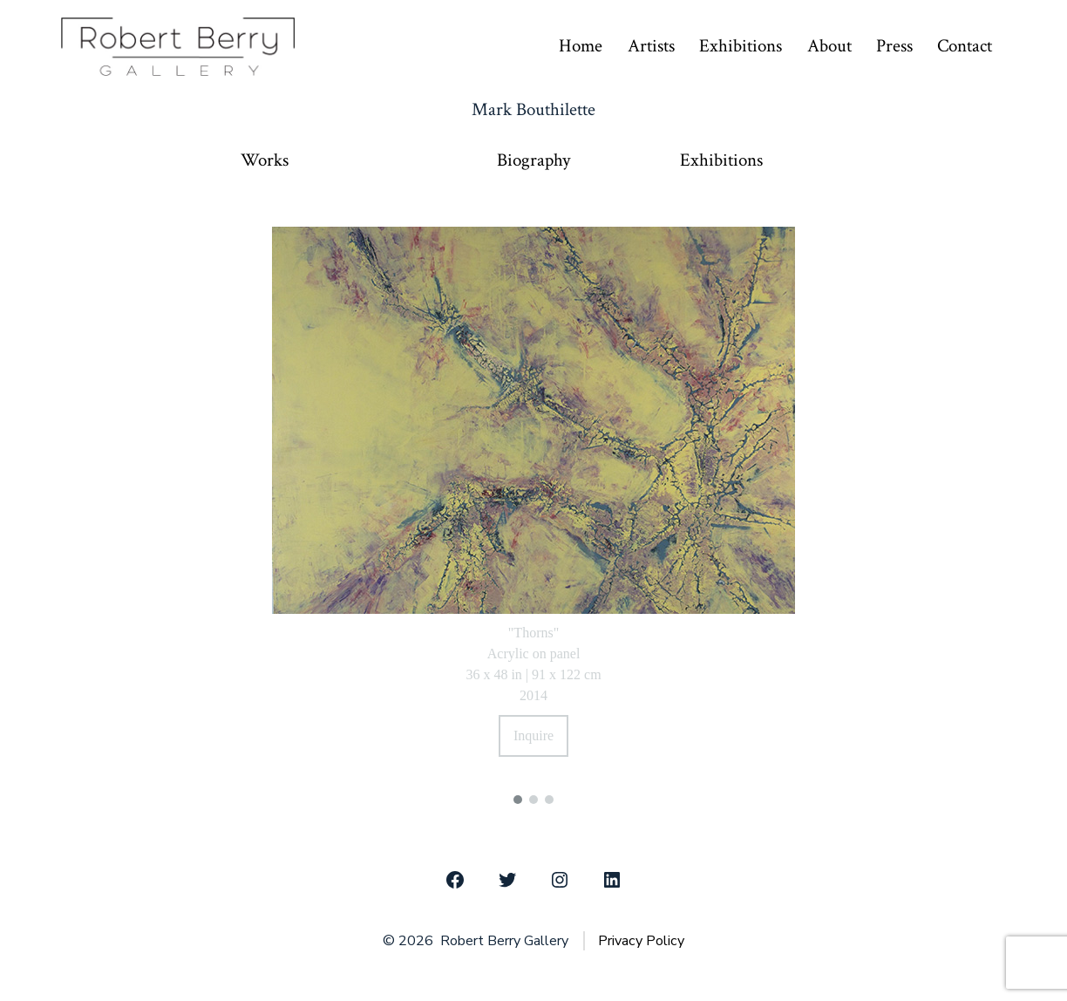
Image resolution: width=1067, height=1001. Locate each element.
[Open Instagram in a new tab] (559, 879)
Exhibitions (740, 46)
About (829, 46)
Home (580, 46)
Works (265, 160)
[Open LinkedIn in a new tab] (612, 879)
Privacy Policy (641, 940)
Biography (533, 160)
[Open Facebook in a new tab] (455, 879)
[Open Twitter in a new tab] (507, 879)
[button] (517, 799)
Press (894, 46)
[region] (533, 503)
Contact (964, 46)
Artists (651, 46)
